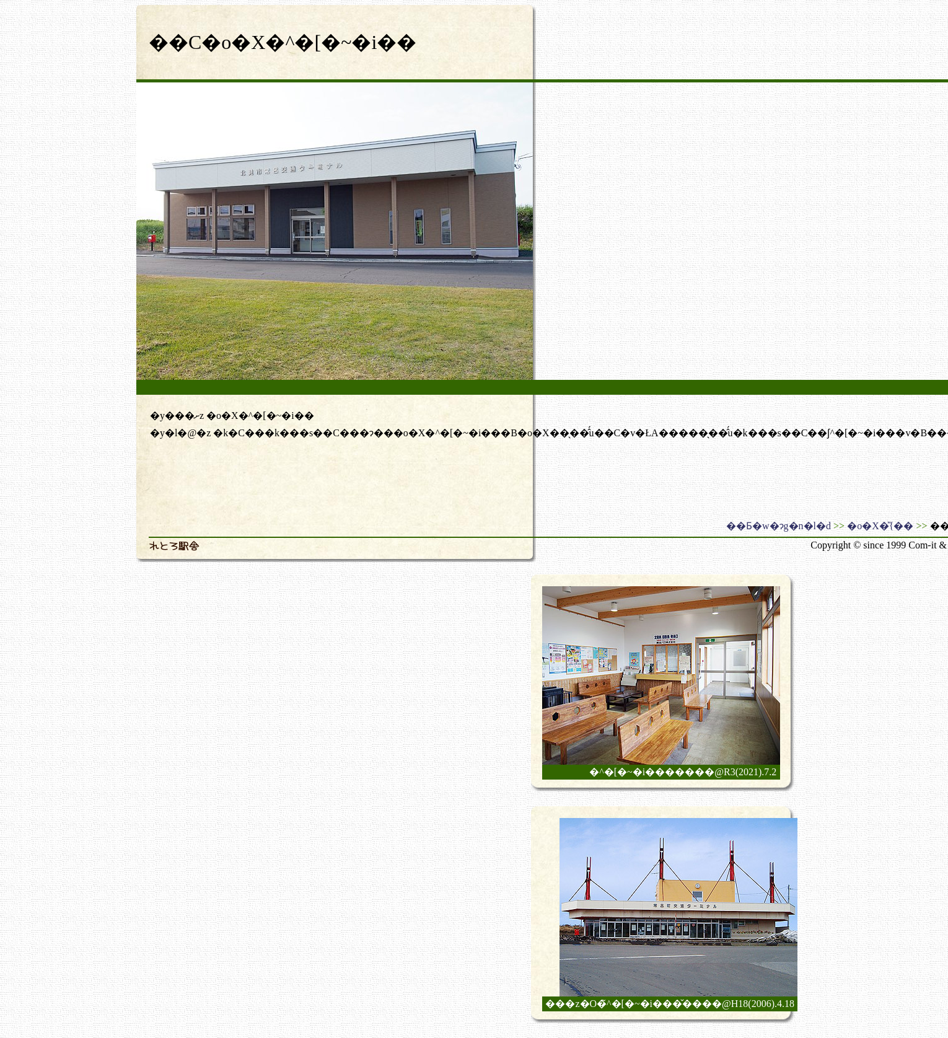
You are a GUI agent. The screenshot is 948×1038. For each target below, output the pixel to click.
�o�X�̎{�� (880, 526)
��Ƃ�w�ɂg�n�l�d (778, 526)
